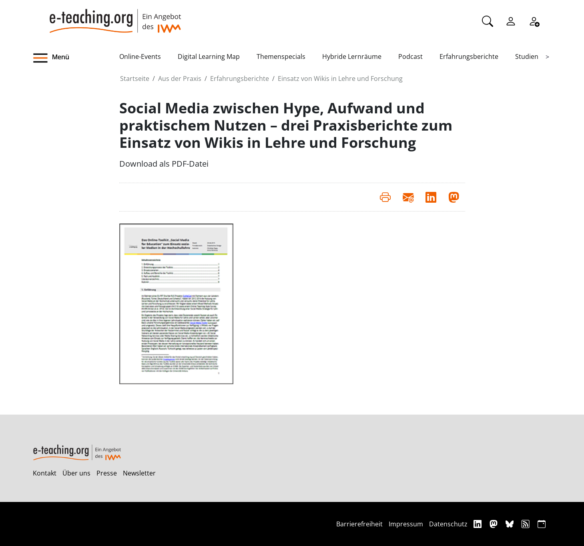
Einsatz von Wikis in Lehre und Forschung (340, 78)
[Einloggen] (510, 20)
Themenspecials (281, 56)
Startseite (134, 78)
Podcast (410, 56)
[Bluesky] (511, 523)
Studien (526, 56)
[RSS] (527, 523)
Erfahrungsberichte (469, 56)
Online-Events (140, 56)
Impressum (406, 524)
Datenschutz (448, 524)
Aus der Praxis (179, 78)
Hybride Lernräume (351, 56)
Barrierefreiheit (359, 524)
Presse (106, 473)
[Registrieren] (534, 20)
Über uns (76, 473)
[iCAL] (542, 523)
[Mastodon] (495, 523)
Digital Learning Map (209, 56)
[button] (76, 58)
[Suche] (487, 20)
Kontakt (44, 473)
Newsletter (139, 473)
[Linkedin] (479, 523)
